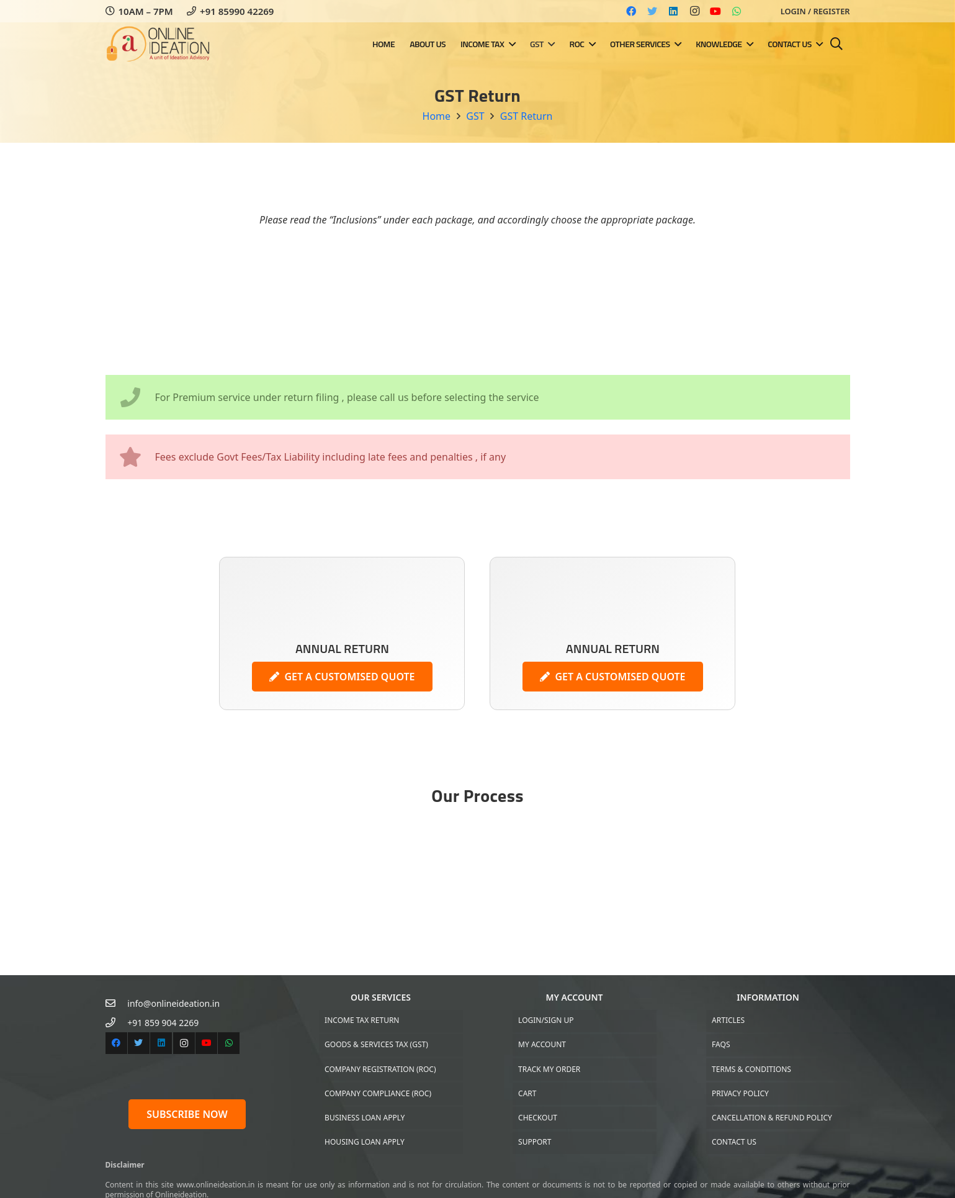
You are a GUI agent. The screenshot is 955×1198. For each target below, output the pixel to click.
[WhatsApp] (737, 11)
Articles (728, 1020)
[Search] (836, 44)
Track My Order (549, 1069)
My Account (542, 1044)
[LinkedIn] (673, 11)
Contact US (734, 1142)
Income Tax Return (362, 1020)
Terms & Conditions (751, 1069)
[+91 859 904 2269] (116, 1022)
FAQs (721, 1044)
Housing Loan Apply (365, 1142)
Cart (527, 1093)
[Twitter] (652, 11)
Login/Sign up (545, 1020)
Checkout (537, 1117)
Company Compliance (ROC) (378, 1093)
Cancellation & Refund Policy (772, 1117)
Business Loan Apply (365, 1117)
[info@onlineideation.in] (116, 1003)
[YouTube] (715, 11)
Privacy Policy (740, 1093)
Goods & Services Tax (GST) (376, 1044)
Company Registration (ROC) (380, 1069)
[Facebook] (631, 11)
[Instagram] (694, 11)
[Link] (163, 44)
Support (534, 1142)
